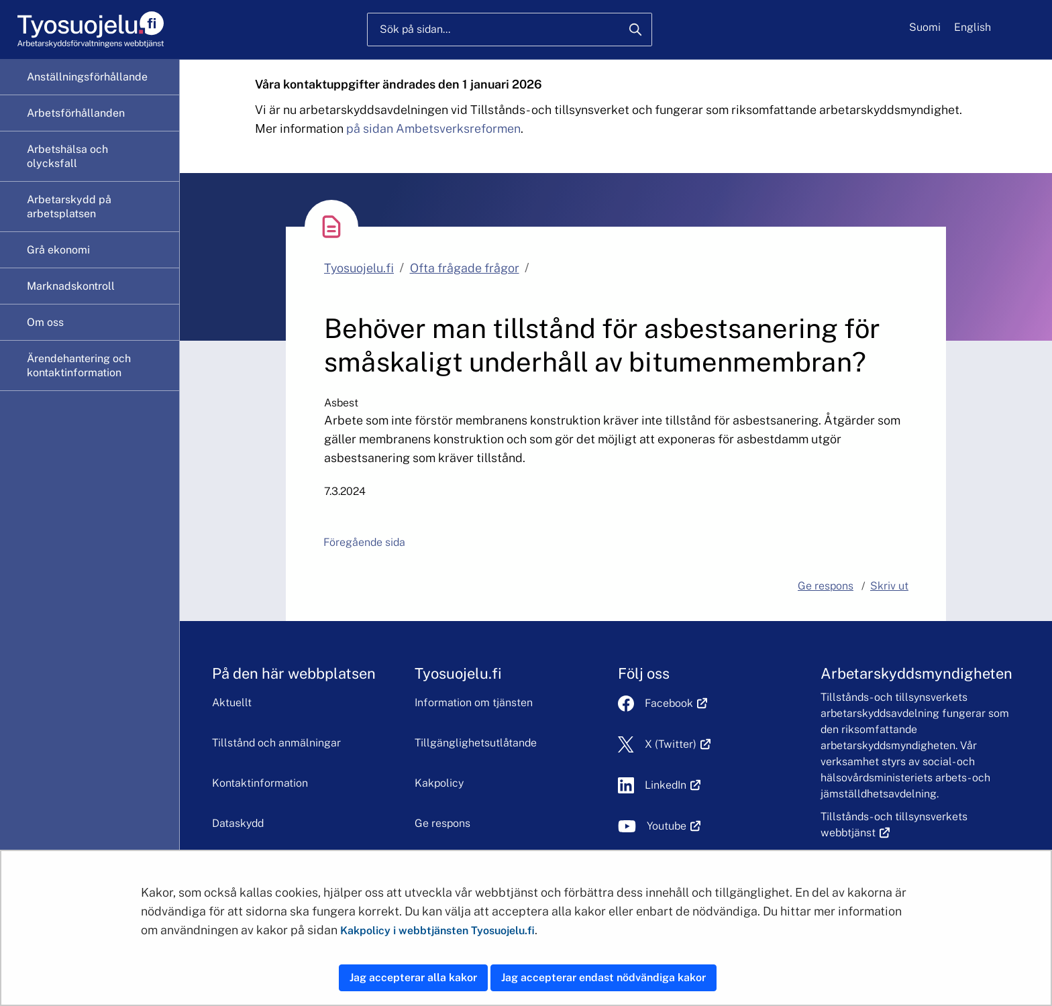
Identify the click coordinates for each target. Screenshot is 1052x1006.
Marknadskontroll (71, 286)
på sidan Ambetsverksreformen (433, 128)
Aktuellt (232, 702)
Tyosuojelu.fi (359, 268)
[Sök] (635, 29)
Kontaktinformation (260, 783)
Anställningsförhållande (87, 76)
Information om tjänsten (474, 702)
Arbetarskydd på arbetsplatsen (69, 206)
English (972, 27)
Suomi (925, 27)
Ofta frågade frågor (464, 268)
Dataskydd (238, 823)
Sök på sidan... (415, 29)
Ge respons (442, 823)
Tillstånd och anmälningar (276, 742)
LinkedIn (673, 785)
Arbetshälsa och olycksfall (67, 156)
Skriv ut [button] (889, 585)
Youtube (674, 826)
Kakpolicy (439, 783)
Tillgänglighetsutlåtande (476, 742)
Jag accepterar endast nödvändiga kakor (603, 977)
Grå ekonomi (58, 249)
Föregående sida (364, 542)
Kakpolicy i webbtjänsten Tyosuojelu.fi (437, 930)
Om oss (45, 322)
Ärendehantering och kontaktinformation (79, 365)
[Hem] (90, 29)
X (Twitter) (678, 744)
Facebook (676, 703)
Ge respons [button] (825, 585)
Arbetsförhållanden (76, 113)
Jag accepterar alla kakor (413, 977)
